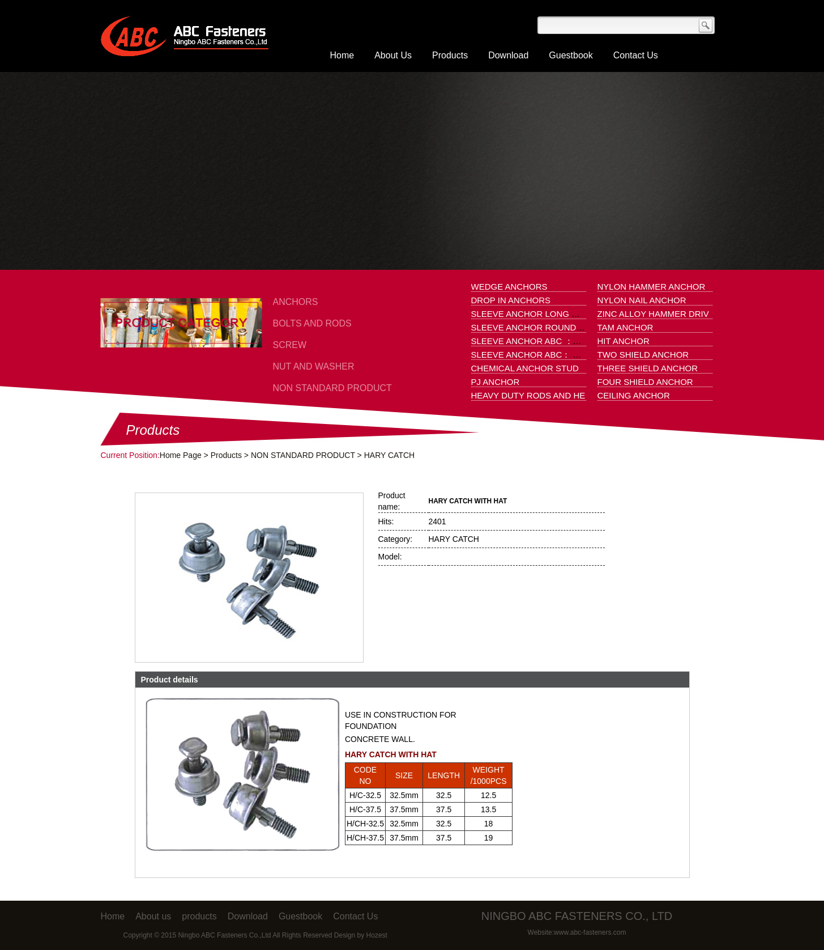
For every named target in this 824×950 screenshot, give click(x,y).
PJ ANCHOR (495, 382)
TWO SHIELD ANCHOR (643, 354)
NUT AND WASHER (314, 366)
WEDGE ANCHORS (509, 286)
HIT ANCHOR (623, 341)
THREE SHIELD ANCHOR (647, 368)
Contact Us (635, 55)
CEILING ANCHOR (633, 395)
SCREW (290, 345)
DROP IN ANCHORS (511, 300)
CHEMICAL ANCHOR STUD (525, 368)
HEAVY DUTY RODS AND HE (528, 395)
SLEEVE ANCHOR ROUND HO (531, 327)
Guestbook (570, 55)
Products (450, 55)
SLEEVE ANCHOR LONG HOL (530, 314)
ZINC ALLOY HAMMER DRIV (653, 314)
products (199, 916)
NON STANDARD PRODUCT (332, 388)
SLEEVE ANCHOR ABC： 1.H (528, 354)
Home (342, 55)
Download (508, 55)
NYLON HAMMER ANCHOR (651, 286)
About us (153, 916)
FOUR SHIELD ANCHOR (645, 382)
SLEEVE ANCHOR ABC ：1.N (528, 341)
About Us (393, 55)
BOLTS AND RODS (312, 323)
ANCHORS (295, 302)
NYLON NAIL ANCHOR (641, 300)
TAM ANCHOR (625, 327)
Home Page (181, 455)
